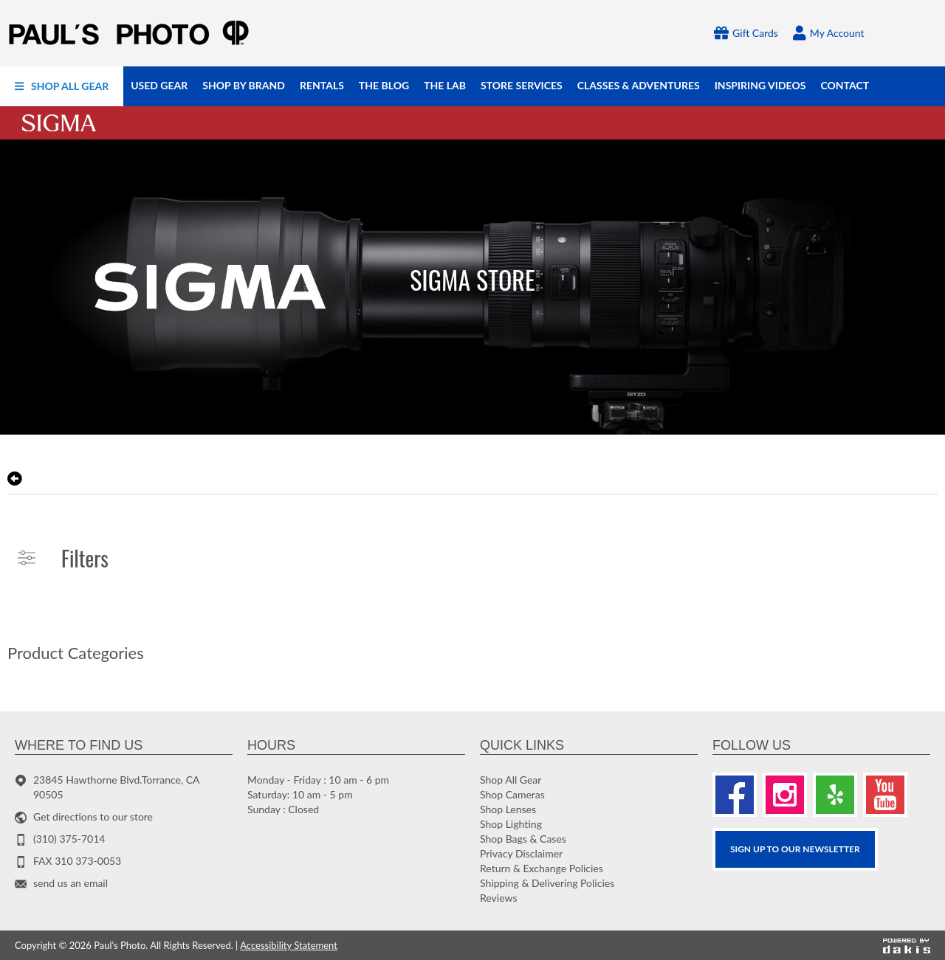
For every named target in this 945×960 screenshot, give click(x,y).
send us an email (70, 883)
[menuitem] (61, 86)
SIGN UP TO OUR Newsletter (795, 848)
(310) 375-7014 (69, 838)
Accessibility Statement (288, 945)
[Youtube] (885, 795)
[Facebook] (734, 795)
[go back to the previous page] (14, 479)
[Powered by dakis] (906, 945)
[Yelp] (835, 795)
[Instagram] (785, 795)
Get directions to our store (93, 816)
